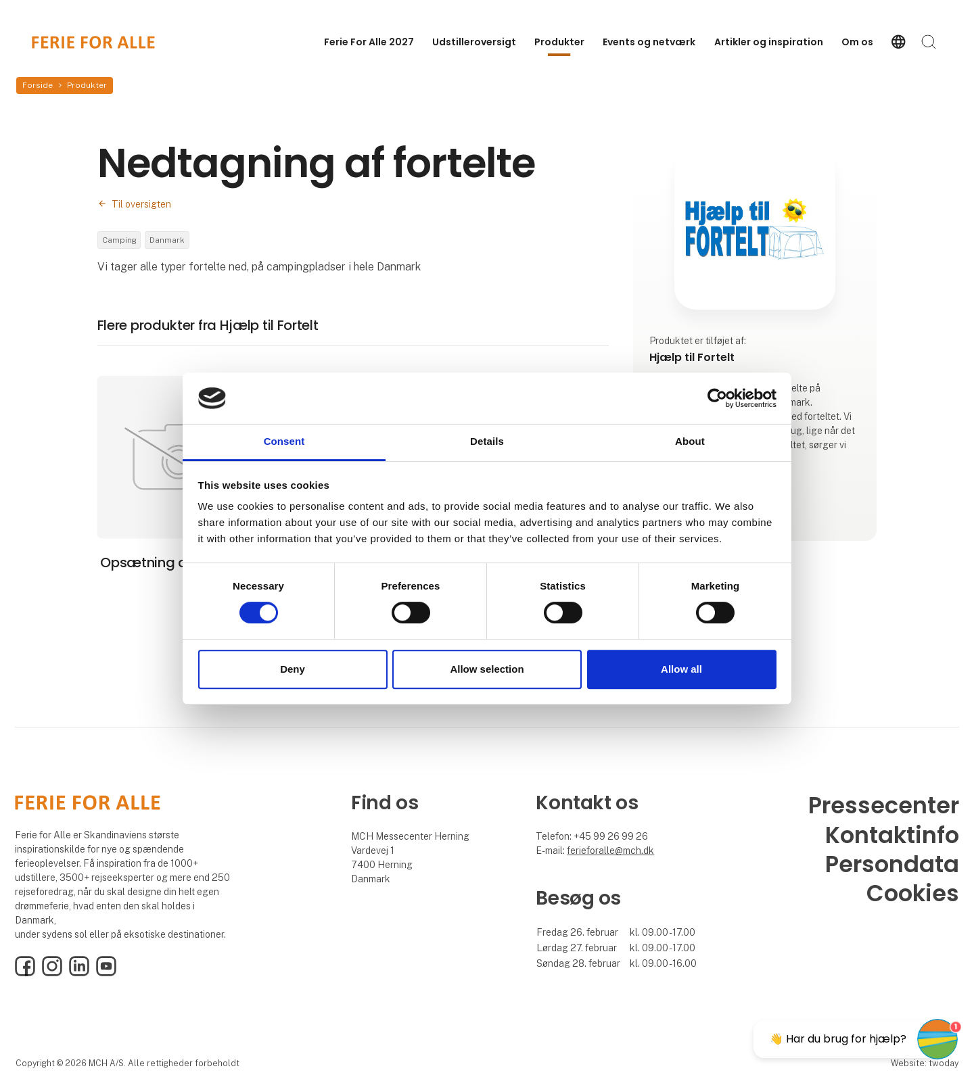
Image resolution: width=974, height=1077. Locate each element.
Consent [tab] (284, 442)
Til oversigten (141, 204)
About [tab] (690, 442)
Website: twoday (924, 1064)
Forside (37, 85)
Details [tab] (487, 442)
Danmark (170, 240)
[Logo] (93, 42)
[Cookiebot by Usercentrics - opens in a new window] (717, 398)
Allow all (681, 669)
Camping (120, 240)
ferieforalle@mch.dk (610, 851)
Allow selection (487, 669)
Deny (292, 669)
